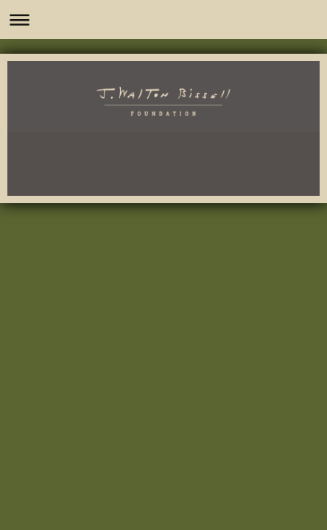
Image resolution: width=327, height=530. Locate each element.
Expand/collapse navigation (163, 19)
